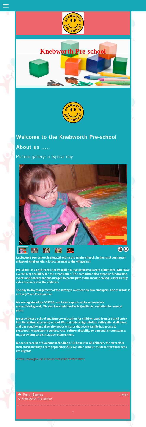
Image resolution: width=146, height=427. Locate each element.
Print (24, 395)
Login (124, 394)
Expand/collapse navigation (73, 5)
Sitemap (38, 395)
